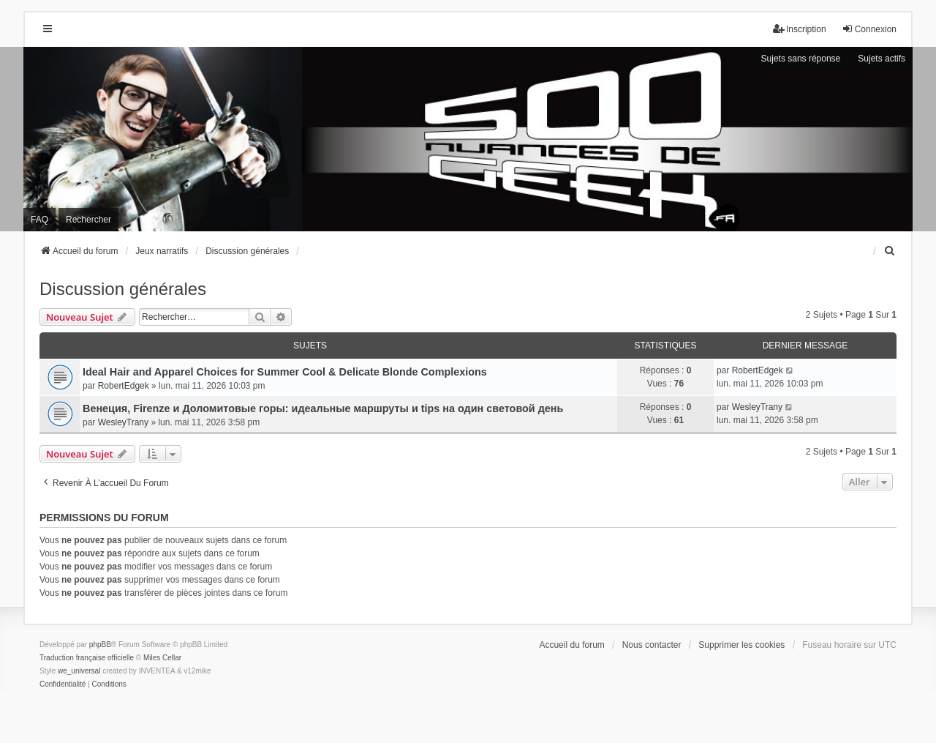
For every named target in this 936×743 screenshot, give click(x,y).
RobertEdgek (123, 386)
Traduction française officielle (86, 658)
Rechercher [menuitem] (88, 219)
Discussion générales (122, 289)
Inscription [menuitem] (799, 28)
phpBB (100, 645)
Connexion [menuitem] (869, 28)
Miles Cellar (162, 658)
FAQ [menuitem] (39, 219)
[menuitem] (890, 251)
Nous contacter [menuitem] (652, 645)
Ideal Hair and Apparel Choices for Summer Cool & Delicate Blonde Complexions (285, 372)
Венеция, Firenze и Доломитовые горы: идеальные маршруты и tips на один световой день (323, 408)
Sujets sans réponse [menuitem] (801, 58)
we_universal (79, 671)
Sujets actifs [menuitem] (881, 58)
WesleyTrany (123, 422)
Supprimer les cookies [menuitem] (741, 645)
